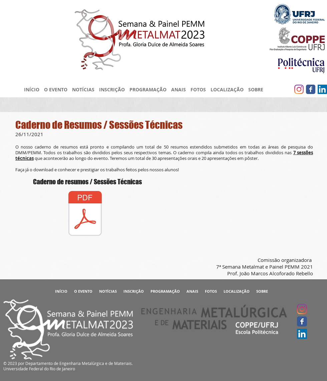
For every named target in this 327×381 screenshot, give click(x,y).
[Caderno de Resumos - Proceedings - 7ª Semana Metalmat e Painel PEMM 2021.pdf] (85, 214)
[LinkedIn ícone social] (322, 89)
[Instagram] (299, 89)
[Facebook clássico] (310, 89)
